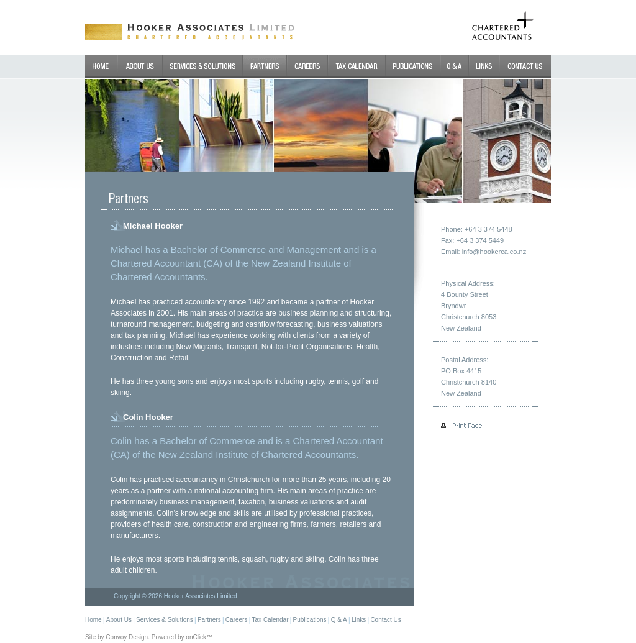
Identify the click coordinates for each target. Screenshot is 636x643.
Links (359, 619)
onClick (196, 637)
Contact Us (385, 619)
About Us (119, 619)
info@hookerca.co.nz (494, 251)
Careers (236, 619)
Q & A (339, 619)
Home (93, 619)
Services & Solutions (164, 619)
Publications (310, 619)
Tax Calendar (270, 619)
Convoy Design (127, 637)
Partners (209, 619)
